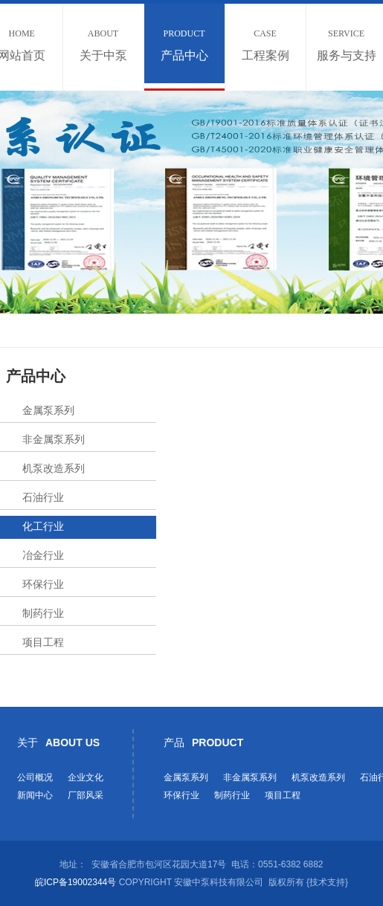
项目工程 (43, 642)
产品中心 (184, 45)
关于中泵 (103, 45)
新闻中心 (35, 795)
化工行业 (43, 526)
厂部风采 (85, 795)
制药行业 (43, 613)
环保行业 (43, 584)
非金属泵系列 (53, 439)
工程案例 (265, 45)
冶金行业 (43, 555)
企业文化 (85, 777)
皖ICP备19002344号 (75, 882)
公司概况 (35, 777)
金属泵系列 (48, 410)
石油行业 (43, 497)
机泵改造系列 (53, 468)
